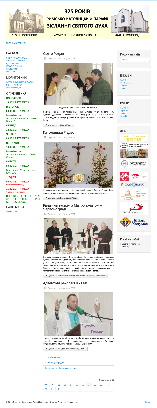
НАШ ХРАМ (11, 69)
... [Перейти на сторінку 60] (107, 385)
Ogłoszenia (125, 110)
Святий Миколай (52, 357)
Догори (147, 402)
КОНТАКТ (10, 72)
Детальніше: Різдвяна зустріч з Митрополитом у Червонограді (75, 276)
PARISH (123, 80)
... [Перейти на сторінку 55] (77, 385)
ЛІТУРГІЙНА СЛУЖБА (16, 58)
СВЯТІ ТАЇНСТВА (14, 85)
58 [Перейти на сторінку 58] (95, 385)
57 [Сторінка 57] (89, 385)
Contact (123, 85)
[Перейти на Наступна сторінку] (52, 389)
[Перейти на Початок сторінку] (46, 385)
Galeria (123, 113)
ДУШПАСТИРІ (12, 63)
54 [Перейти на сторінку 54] (71, 385)
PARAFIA (124, 108)
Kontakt (123, 116)
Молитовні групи (13, 88)
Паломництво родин (54, 363)
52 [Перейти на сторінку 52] (59, 385)
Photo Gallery (126, 83)
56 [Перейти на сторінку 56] (83, 385)
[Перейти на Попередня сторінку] (53, 385)
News (122, 88)
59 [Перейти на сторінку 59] (101, 385)
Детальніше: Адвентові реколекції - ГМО (65, 349)
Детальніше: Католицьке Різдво (61, 198)
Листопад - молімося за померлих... (61, 368)
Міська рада (11, 211)
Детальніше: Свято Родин (58, 125)
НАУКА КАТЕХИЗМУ (15, 60)
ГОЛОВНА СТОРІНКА (16, 43)
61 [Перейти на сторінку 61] (46, 389)
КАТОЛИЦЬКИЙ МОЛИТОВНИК (20, 82)
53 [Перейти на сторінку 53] (65, 385)
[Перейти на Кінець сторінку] (59, 389)
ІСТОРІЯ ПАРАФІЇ (14, 66)
